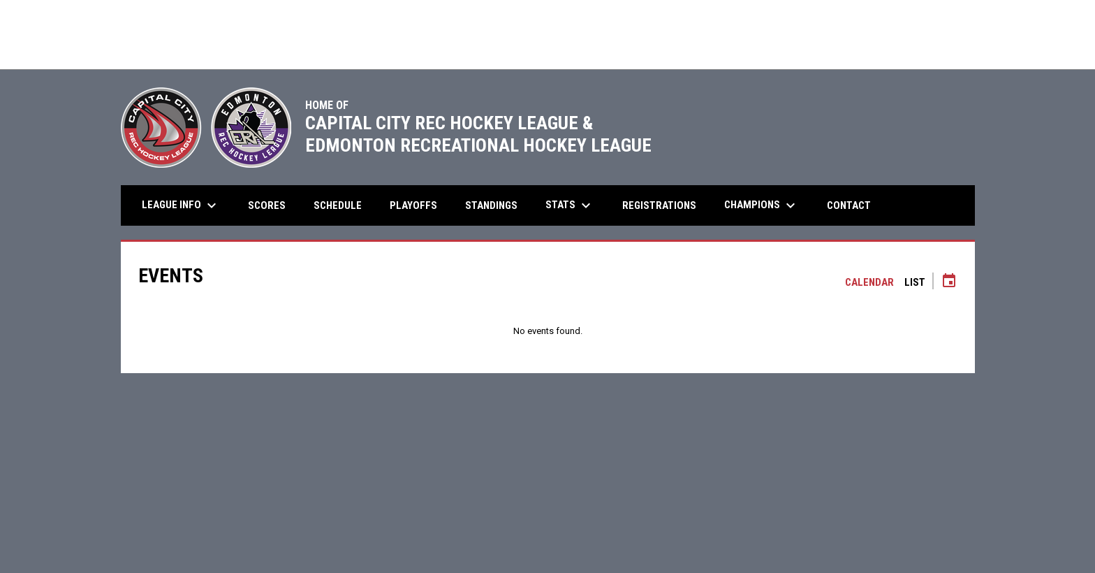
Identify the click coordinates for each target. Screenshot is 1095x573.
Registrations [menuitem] (659, 205)
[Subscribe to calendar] (949, 282)
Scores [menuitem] (267, 205)
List (914, 282)
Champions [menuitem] (761, 205)
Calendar (869, 282)
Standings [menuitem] (491, 205)
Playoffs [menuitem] (419, 205)
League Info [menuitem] (181, 205)
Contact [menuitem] (849, 205)
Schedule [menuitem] (338, 205)
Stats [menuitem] (569, 205)
